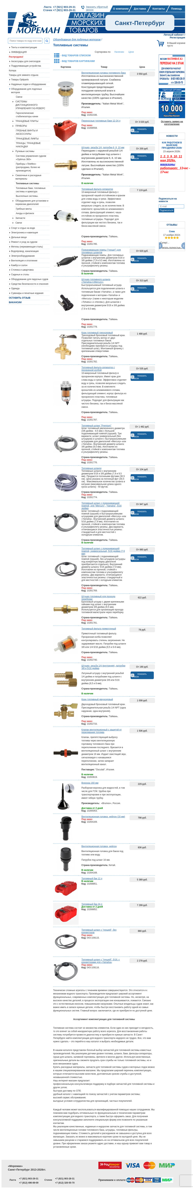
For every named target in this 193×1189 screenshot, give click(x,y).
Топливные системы (27, 183)
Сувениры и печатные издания (27, 293)
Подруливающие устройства (26, 66)
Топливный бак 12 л (91, 878)
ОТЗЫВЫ (172, 225)
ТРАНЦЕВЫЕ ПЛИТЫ (26, 121)
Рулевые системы (24, 151)
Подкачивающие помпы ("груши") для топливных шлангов (101, 251)
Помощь (176, 8)
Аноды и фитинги (25, 213)
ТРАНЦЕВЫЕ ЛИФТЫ (27, 138)
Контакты (158, 8)
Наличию (119, 52)
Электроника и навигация (24, 232)
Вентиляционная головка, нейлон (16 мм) (103, 816)
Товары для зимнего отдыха (23, 75)
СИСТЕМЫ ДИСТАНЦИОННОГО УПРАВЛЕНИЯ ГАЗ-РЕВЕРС (30, 105)
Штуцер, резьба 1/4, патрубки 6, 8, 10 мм (102, 147)
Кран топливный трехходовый (97, 332)
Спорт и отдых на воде (23, 228)
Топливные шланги (91, 468)
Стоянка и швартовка (22, 270)
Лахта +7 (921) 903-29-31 (59, 6)
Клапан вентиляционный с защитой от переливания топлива (101, 731)
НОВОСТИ (172, 136)
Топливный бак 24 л (91, 904)
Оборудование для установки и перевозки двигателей (31, 202)
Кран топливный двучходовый (97, 699)
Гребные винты (24, 209)
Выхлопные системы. (27, 196)
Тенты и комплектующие (24, 47)
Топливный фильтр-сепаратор (97, 189)
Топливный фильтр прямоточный (98, 628)
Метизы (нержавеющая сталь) (27, 246)
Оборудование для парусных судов (29, 279)
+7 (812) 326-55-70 (64, 1182)
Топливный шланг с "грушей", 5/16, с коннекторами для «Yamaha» (100, 961)
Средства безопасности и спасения (29, 284)
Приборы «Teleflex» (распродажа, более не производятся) (28, 167)
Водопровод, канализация (25, 251)
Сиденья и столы (20, 274)
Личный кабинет (174, 34)
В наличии (87, 183)
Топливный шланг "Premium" (96, 425)
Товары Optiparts (20, 79)
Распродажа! (16, 57)
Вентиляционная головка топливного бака (103, 73)
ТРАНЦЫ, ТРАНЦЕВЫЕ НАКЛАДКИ (28, 145)
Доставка (140, 8)
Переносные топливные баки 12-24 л (100, 120)
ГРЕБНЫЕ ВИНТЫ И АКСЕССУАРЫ (27, 132)
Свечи (19, 97)
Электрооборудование (23, 256)
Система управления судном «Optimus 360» (31, 158)
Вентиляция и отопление (24, 260)
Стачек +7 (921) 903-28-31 (59, 10)
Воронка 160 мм (89, 783)
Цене (131, 52)
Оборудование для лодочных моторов (26, 91)
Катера (12, 70)
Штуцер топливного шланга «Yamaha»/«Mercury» (95, 280)
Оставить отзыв (19, 298)
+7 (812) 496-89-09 (28, 1182)
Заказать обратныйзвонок (97, 8)
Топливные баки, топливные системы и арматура (30, 190)
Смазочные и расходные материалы (28, 177)
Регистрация (177, 37)
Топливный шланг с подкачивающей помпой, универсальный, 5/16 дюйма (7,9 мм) (103, 551)
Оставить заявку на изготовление (172, 123)
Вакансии (15, 302)
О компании (121, 8)
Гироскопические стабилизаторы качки (27, 115)
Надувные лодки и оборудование (28, 84)
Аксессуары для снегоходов (25, 61)
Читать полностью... (171, 247)
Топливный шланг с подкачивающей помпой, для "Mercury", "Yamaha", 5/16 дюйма (101, 506)
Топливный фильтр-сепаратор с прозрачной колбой (98, 368)
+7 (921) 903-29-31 (28, 1178)
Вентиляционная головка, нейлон (99, 846)
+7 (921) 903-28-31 (64, 1178)
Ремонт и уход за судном (24, 242)
